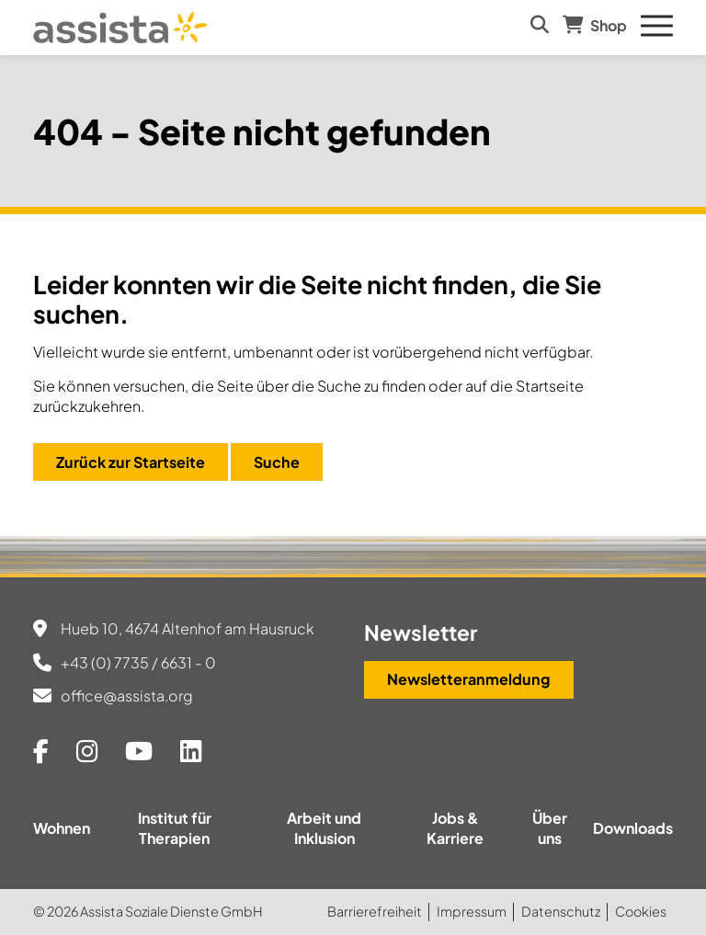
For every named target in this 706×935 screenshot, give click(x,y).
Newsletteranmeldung (469, 679)
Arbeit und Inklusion (324, 828)
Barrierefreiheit (374, 911)
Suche (277, 462)
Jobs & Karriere (455, 828)
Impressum (472, 911)
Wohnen (61, 828)
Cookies (640, 911)
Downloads (633, 828)
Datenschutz (560, 911)
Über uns (549, 828)
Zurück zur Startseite (130, 462)
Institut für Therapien (174, 828)
